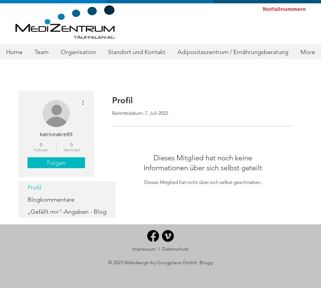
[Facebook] (153, 236)
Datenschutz (175, 249)
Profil (34, 187)
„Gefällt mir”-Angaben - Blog (67, 211)
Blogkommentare (51, 199)
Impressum (144, 249)
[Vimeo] (168, 236)
